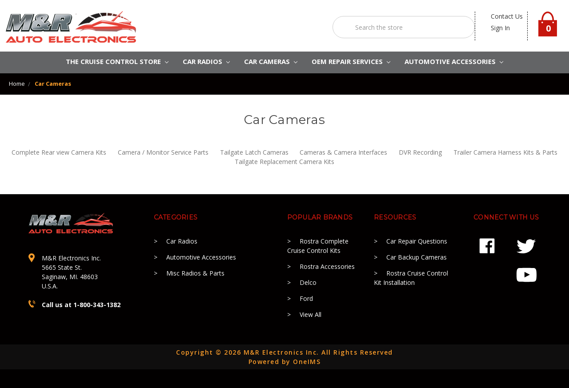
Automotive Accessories (201, 257)
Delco (308, 282)
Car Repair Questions (416, 241)
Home (17, 84)
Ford (306, 298)
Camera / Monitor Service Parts (163, 152)
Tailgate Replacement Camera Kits (284, 161)
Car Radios (181, 241)
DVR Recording (420, 152)
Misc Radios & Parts (195, 273)
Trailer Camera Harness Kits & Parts (505, 152)
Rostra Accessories (327, 266)
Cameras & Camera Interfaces (343, 152)
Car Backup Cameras (416, 257)
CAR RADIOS (206, 61)
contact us (507, 16)
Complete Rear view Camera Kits (59, 152)
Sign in (500, 28)
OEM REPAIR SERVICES (351, 61)
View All (310, 314)
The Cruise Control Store (117, 61)
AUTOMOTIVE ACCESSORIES (454, 61)
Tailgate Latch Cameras (254, 152)
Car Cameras (270, 61)
